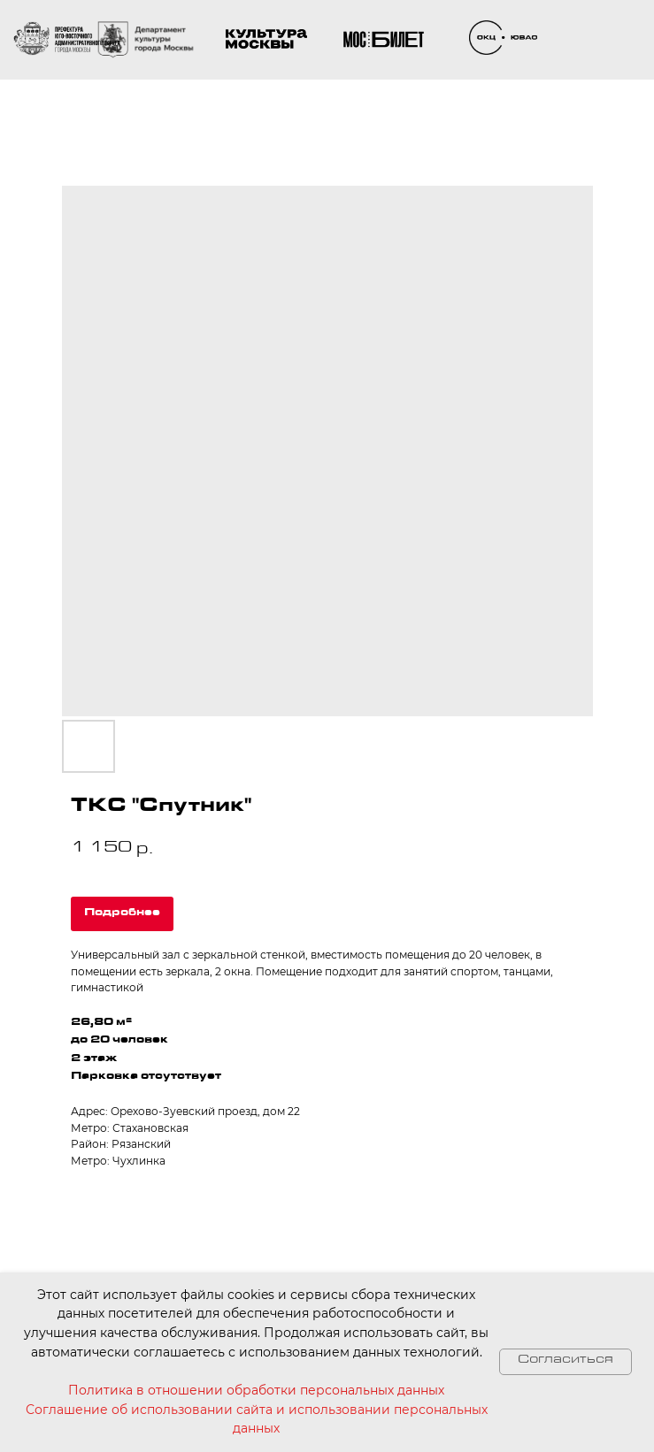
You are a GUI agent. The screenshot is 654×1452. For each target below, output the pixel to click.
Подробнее (122, 913)
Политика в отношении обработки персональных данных (256, 1390)
